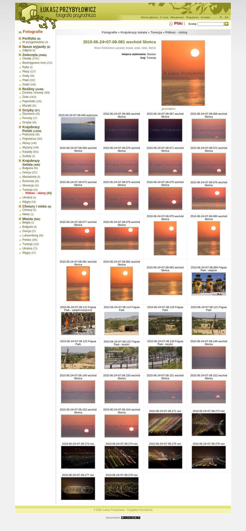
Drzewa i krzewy (32, 92)
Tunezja (27, 189)
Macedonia (29, 176)
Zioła (25, 97)
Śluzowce (28, 113)
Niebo (26, 214)
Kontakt (205, 17)
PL (221, 17)
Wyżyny (27, 147)
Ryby (25, 67)
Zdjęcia (27, 50)
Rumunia (28, 181)
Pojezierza (29, 138)
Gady (25, 75)
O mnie (164, 17)
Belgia (26, 222)
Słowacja (28, 185)
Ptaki (25, 80)
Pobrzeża (28, 134)
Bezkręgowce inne (34, 62)
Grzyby (26, 122)
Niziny (26, 143)
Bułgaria (27, 168)
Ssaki (25, 84)
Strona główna (149, 17)
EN (226, 17)
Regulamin (192, 17)
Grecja (26, 172)
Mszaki (26, 105)
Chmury (27, 210)
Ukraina (27, 197)
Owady (26, 58)
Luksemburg (30, 235)
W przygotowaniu (33, 42)
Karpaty (27, 151)
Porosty (27, 118)
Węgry (26, 201)
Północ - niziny (35, 193)
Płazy (25, 71)
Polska (26, 239)
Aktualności (177, 17)
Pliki (178, 23)
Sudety (26, 156)
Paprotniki (28, 101)
